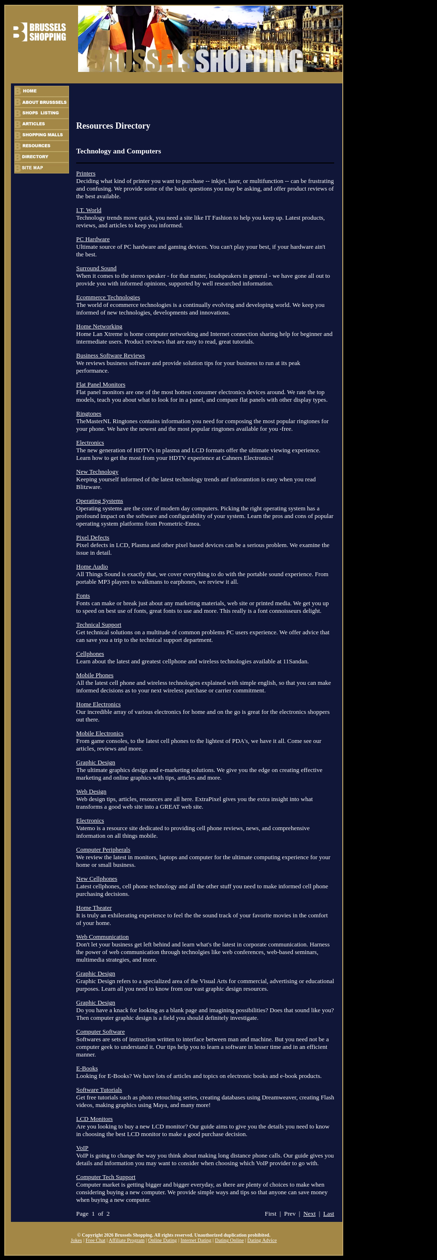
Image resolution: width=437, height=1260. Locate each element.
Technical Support (98, 624)
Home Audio (92, 566)
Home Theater (93, 907)
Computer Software (100, 1031)
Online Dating (162, 1240)
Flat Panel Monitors (100, 384)
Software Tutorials (99, 1089)
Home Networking (99, 326)
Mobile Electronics (99, 733)
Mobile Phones (94, 675)
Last (328, 1213)
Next (309, 1213)
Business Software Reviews (110, 355)
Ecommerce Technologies (108, 297)
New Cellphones (96, 878)
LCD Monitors (94, 1118)
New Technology (97, 471)
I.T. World (88, 209)
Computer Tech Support (106, 1176)
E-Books (87, 1068)
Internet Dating (195, 1240)
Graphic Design (95, 762)
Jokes (76, 1240)
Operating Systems (99, 500)
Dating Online (229, 1240)
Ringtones (88, 413)
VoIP (82, 1147)
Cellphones (90, 653)
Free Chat (96, 1240)
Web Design (91, 791)
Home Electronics (98, 704)
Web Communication (102, 936)
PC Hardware (92, 239)
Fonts (83, 595)
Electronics (90, 442)
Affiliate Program (126, 1240)
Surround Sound (96, 268)
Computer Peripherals (103, 849)
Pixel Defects (92, 537)
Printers (85, 173)
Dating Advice (262, 1240)
